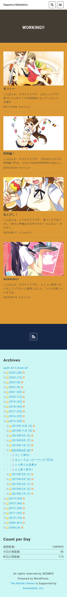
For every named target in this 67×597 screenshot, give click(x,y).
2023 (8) (15, 382)
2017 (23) (15, 411)
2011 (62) (15, 513)
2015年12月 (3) (22, 425)
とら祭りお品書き (26, 464)
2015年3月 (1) (21, 484)
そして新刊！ (23, 455)
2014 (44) (15, 498)
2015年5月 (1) (21, 474)
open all (8, 367)
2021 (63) (15, 391)
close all (22, 367)
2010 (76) (15, 517)
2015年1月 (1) (21, 493)
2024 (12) (15, 377)
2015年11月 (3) (22, 430)
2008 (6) (15, 527)
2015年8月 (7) (21, 440)
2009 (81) (15, 522)
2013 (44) (15, 503)
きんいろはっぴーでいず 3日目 (34, 459)
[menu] (60, 4)
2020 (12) (15, 396)
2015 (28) (15, 421)
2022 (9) (15, 387)
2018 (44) (15, 406)
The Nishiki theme (22, 583)
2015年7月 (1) (21, 445)
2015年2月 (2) (21, 488)
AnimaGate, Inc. (33, 588)
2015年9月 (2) (21, 435)
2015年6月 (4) (21, 450)
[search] (52, 4)
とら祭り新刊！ (24, 469)
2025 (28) (15, 372)
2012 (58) (15, 508)
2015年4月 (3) (21, 479)
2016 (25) (15, 416)
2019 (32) (15, 401)
